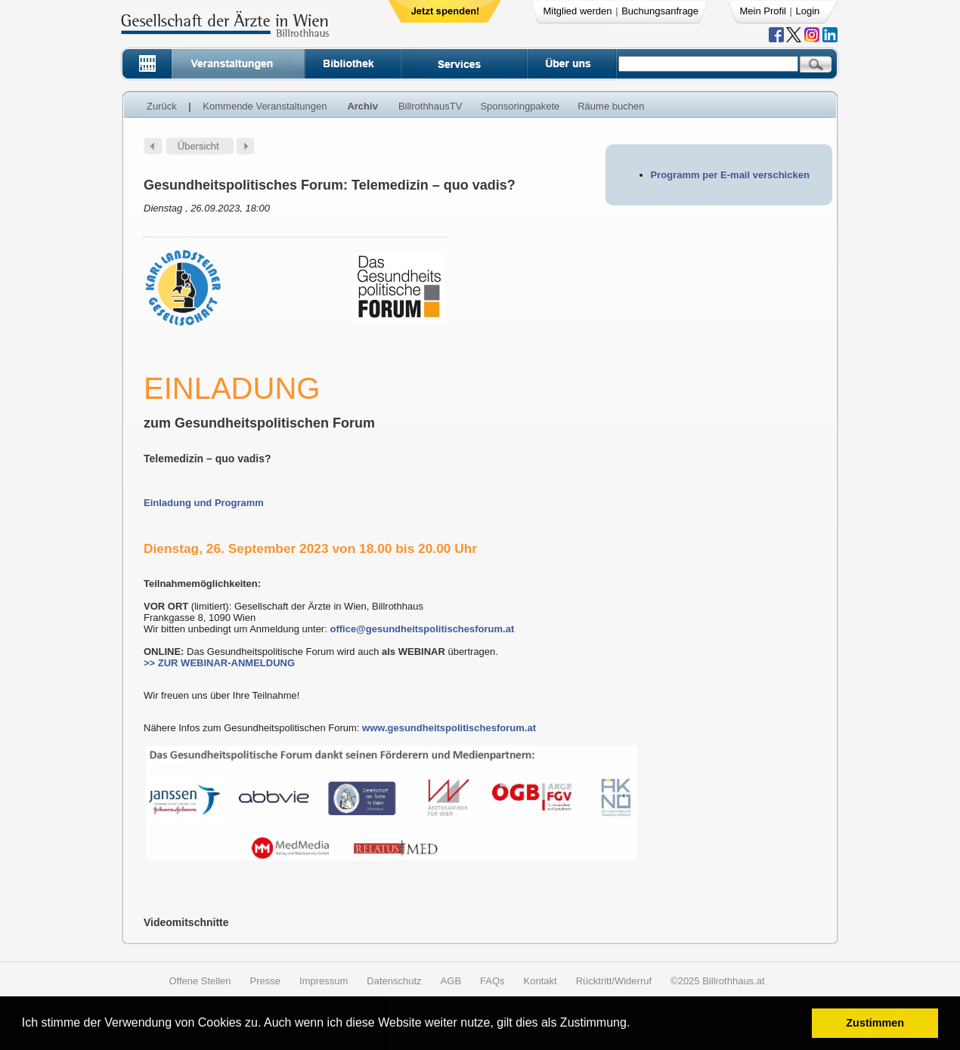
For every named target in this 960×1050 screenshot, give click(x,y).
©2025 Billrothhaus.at (717, 981)
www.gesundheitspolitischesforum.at (449, 727)
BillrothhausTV (430, 106)
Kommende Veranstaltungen (265, 106)
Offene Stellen (200, 981)
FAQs (492, 981)
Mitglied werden (577, 11)
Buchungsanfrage (659, 11)
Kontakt (540, 981)
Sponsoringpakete (519, 106)
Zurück (162, 106)
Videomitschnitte (186, 922)
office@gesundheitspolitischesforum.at (422, 629)
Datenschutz (394, 981)
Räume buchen (611, 106)
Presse (265, 981)
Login (808, 11)
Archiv (362, 106)
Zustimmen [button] (875, 1023)
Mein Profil (763, 11)
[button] (635, 1025)
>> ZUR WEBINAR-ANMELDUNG (219, 663)
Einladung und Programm (204, 502)
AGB (451, 981)
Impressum (323, 981)
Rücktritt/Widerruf (614, 981)
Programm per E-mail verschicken (730, 175)
